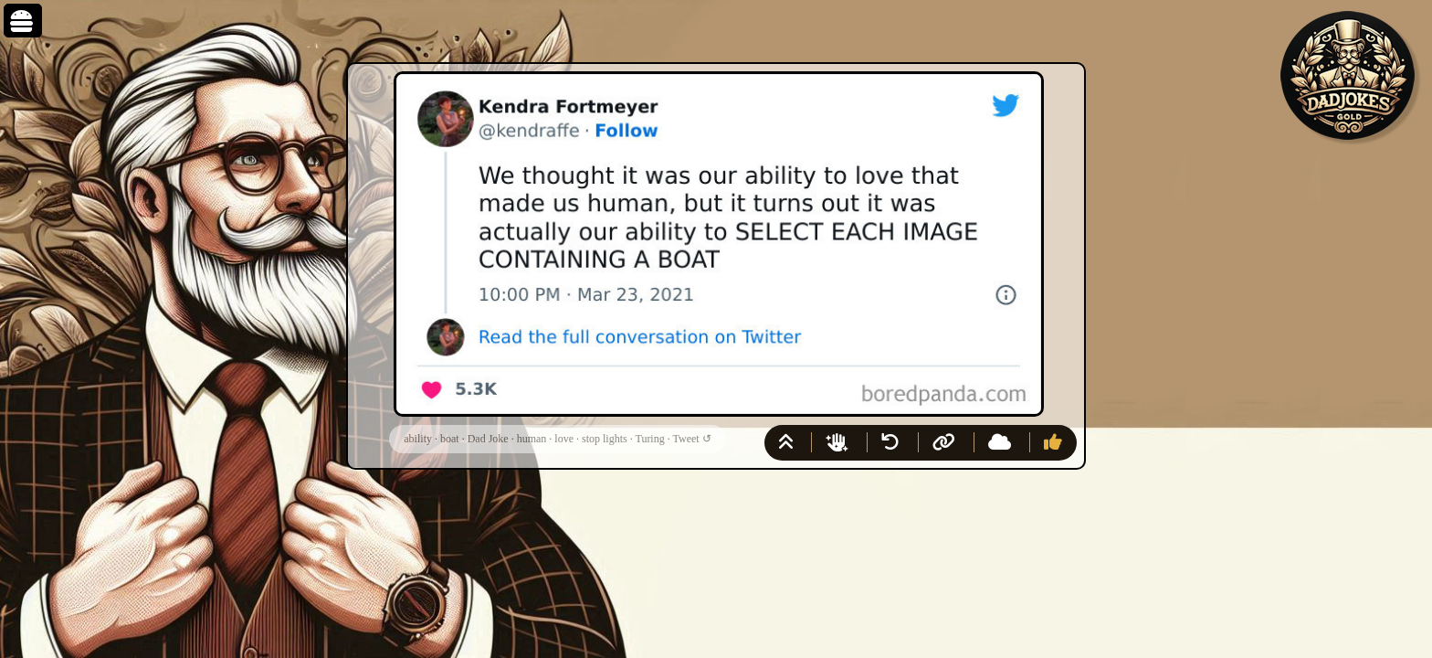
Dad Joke (488, 438)
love (564, 438)
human (532, 438)
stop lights (604, 438)
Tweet (686, 438)
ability (418, 438)
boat (449, 438)
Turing (649, 438)
